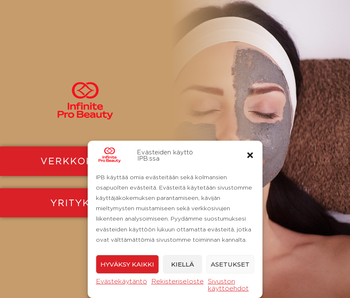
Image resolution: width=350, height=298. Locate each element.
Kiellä (182, 264)
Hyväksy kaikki (127, 264)
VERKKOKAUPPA (85, 161)
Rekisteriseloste (177, 281)
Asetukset (230, 264)
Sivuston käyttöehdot (228, 285)
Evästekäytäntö (121, 281)
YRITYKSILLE (85, 202)
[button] (250, 155)
